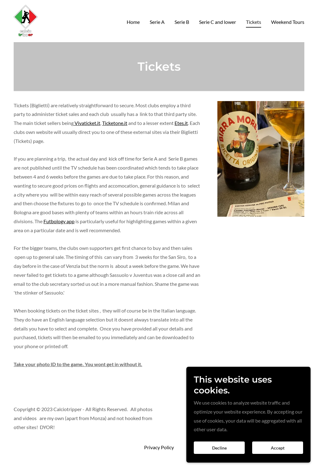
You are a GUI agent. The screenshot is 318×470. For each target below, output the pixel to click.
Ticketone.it (114, 123)
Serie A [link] (157, 22)
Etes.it (181, 123)
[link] (26, 20)
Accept (277, 456)
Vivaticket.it (87, 123)
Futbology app (59, 221)
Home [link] (133, 22)
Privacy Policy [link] (159, 447)
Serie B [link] (182, 22)
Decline (219, 456)
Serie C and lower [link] (217, 22)
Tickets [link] (253, 22)
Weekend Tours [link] (287, 22)
